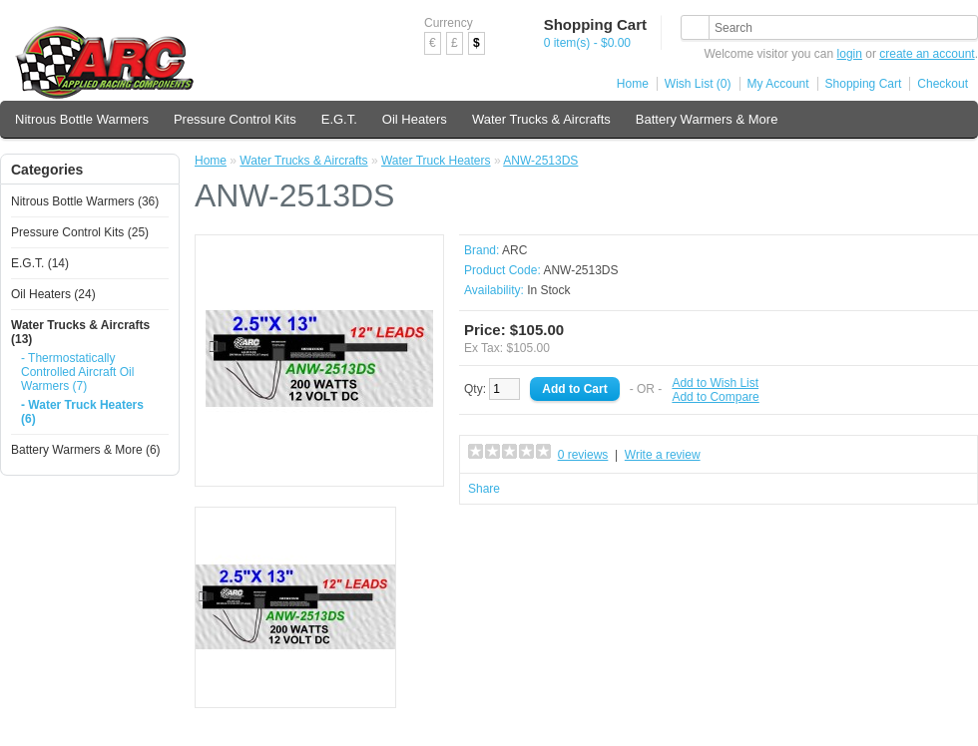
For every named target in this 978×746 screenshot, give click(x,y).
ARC (514, 250)
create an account (926, 54)
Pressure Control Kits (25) (80, 232)
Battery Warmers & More (707, 119)
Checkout (942, 84)
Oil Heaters (414, 119)
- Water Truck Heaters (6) (82, 412)
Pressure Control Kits (235, 119)
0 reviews (583, 455)
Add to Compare (715, 397)
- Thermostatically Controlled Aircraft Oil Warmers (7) (77, 372)
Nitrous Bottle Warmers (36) (85, 201)
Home (633, 84)
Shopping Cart (863, 84)
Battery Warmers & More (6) (86, 450)
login (849, 54)
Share (484, 489)
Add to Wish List (715, 383)
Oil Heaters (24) (53, 294)
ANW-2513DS (540, 161)
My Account (778, 84)
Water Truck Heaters (436, 161)
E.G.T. (339, 119)
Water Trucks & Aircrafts (541, 119)
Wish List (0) (698, 84)
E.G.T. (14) (40, 263)
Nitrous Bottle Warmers (82, 119)
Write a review (663, 455)
